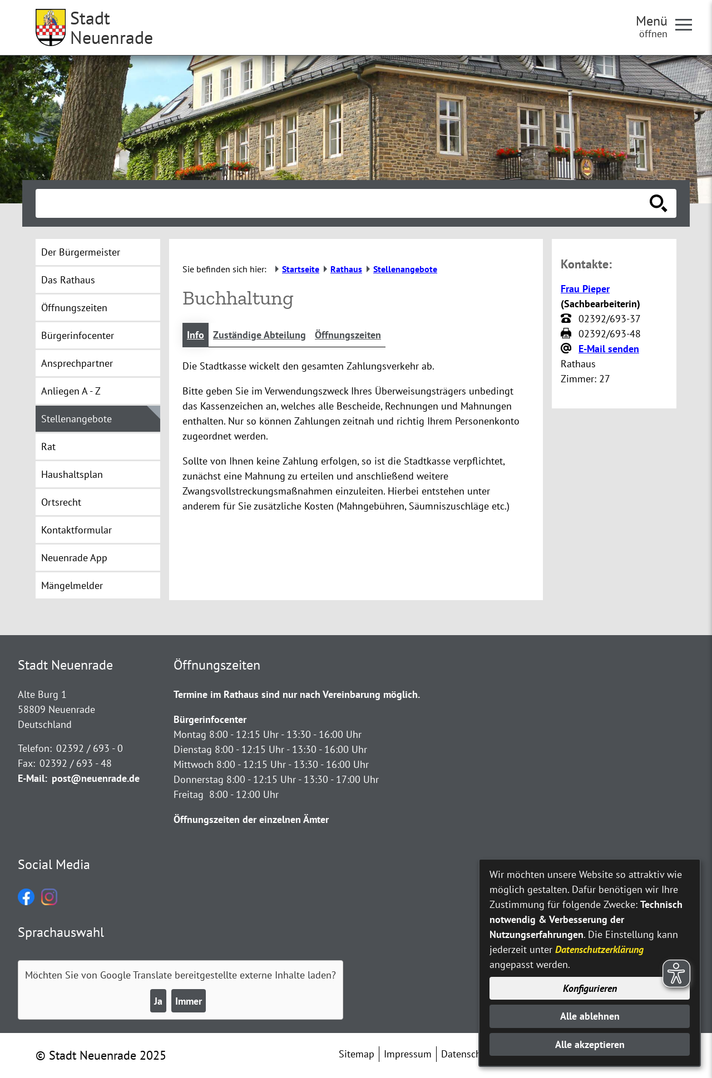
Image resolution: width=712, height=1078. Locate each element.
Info (195, 334)
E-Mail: (32, 778)
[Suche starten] (659, 203)
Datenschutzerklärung (599, 949)
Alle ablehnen (590, 1016)
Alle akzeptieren (590, 1044)
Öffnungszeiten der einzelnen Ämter (251, 819)
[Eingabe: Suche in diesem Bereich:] (344, 203)
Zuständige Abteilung (259, 334)
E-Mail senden (608, 348)
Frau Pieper (585, 288)
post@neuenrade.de (96, 778)
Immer (188, 1001)
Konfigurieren (590, 988)
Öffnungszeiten (348, 334)
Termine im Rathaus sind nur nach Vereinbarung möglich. (297, 694)
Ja (158, 1001)
